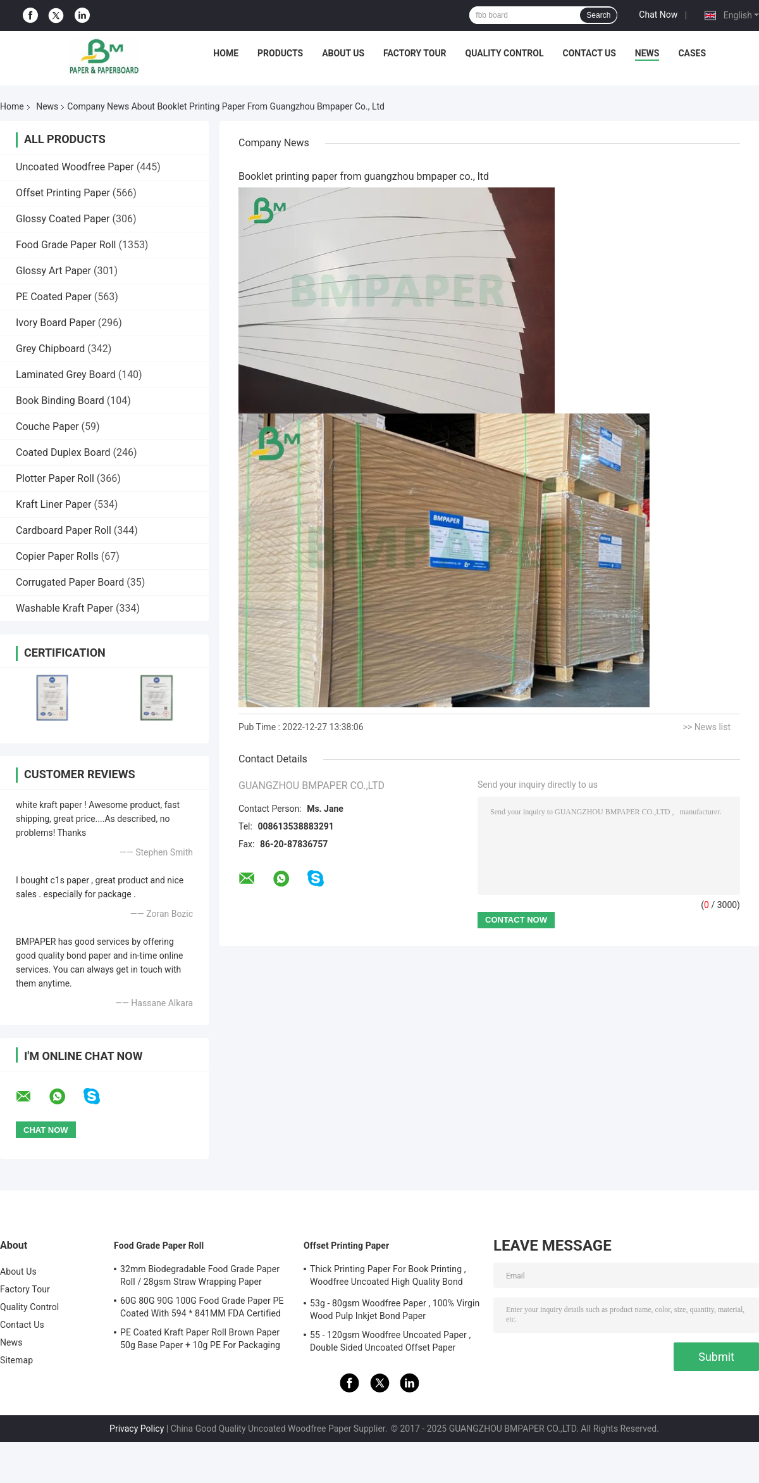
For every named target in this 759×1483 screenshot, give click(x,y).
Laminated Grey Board (66, 375)
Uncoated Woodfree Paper (75, 167)
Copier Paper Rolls (57, 556)
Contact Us (588, 53)
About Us (343, 53)
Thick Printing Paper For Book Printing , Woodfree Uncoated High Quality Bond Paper (388, 1277)
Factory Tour (415, 53)
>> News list (707, 727)
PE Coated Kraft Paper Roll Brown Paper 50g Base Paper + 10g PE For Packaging (200, 1338)
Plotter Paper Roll (55, 478)
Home (225, 53)
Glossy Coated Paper (63, 219)
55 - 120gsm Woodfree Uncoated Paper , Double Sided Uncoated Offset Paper (390, 1341)
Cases (692, 53)
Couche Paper (47, 426)
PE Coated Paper (54, 297)
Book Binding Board (60, 400)
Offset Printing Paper (63, 193)
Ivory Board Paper (56, 323)
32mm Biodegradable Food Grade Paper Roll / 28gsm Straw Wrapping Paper (200, 1275)
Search (598, 15)
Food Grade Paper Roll (66, 245)
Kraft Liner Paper (53, 504)
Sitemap (16, 1360)
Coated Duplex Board (63, 452)
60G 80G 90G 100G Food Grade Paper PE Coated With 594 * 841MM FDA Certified (201, 1307)
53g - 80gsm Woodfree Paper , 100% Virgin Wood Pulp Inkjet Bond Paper (394, 1309)
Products (280, 53)
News (647, 53)
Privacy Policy (136, 1428)
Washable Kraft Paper (64, 608)
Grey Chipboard (50, 349)
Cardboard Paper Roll (63, 530)
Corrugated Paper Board (70, 582)
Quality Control (505, 53)
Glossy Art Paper (53, 271)
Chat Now (658, 14)
